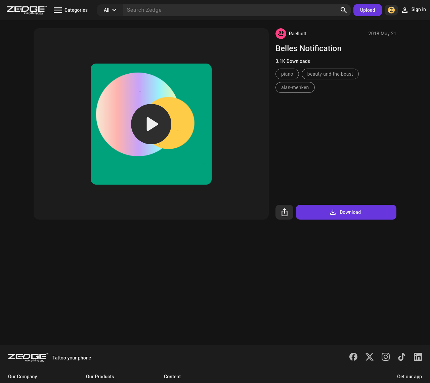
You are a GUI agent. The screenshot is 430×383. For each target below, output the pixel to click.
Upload (367, 10)
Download (345, 212)
